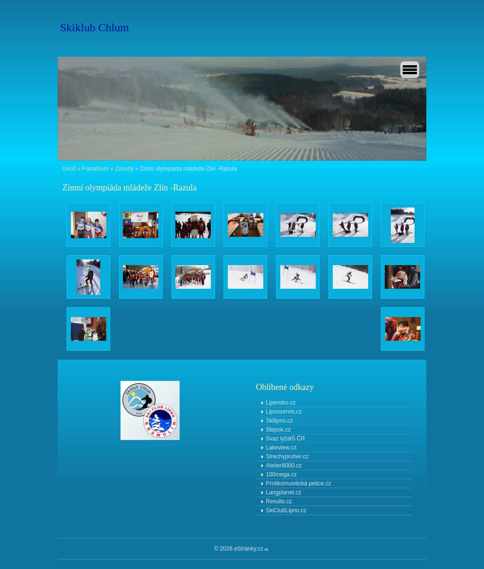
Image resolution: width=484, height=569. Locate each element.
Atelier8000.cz (284, 465)
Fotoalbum (95, 168)
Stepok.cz (278, 429)
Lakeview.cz (281, 447)
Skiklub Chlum (94, 27)
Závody (124, 168)
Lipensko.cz (281, 402)
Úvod (69, 168)
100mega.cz (281, 474)
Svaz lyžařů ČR (285, 438)
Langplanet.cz (284, 492)
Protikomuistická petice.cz (298, 483)
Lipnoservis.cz (284, 411)
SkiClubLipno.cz (286, 510)
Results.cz (279, 501)
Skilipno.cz (279, 420)
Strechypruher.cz (287, 456)
